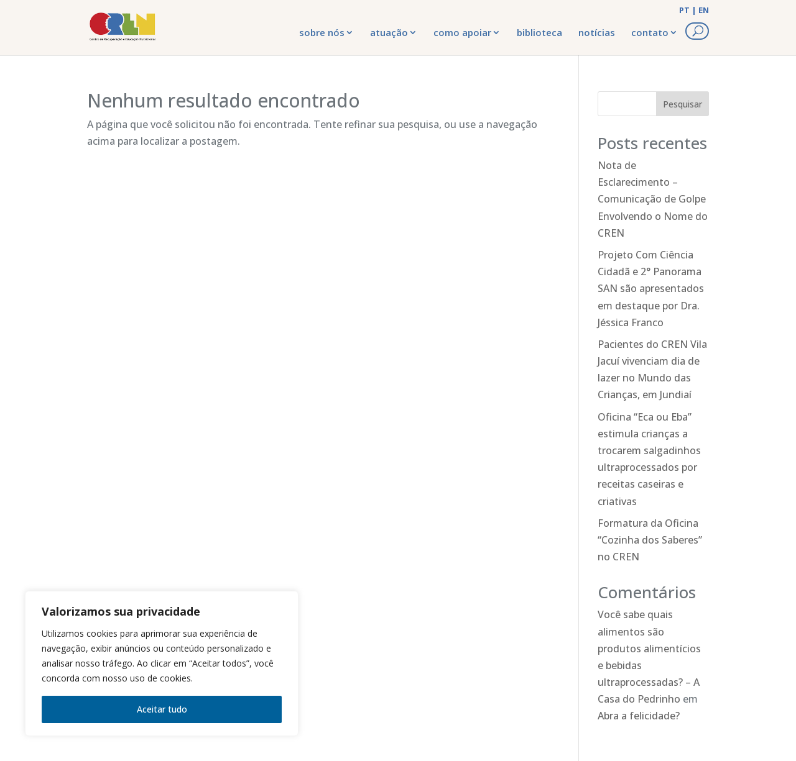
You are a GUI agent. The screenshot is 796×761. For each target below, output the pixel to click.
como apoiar (462, 32)
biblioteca (539, 32)
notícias (596, 32)
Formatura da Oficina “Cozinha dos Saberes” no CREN (650, 539)
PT (684, 10)
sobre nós (322, 32)
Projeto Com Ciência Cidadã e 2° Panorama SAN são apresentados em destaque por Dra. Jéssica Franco (651, 288)
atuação (389, 32)
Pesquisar (682, 104)
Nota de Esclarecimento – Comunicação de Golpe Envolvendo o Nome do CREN (653, 199)
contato (650, 32)
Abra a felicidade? (639, 715)
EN (703, 10)
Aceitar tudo (162, 709)
